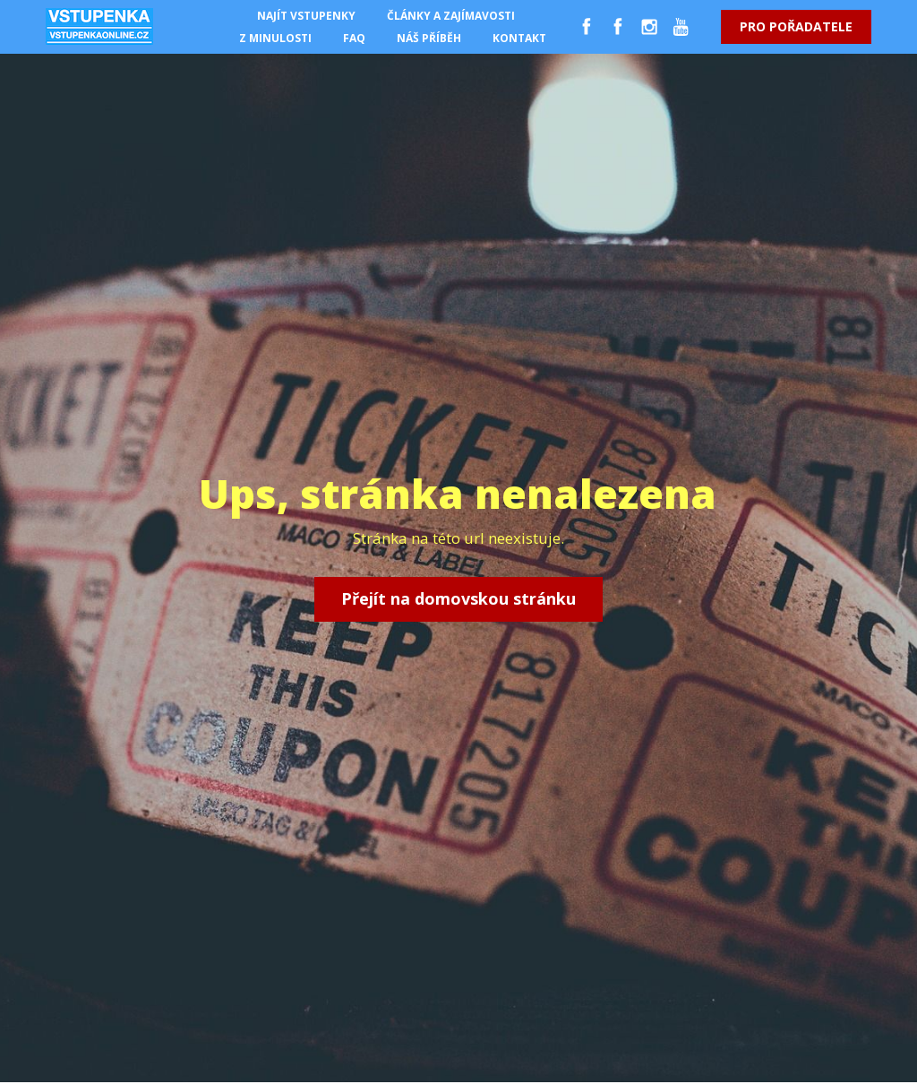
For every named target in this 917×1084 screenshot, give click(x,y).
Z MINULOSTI (275, 38)
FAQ (354, 38)
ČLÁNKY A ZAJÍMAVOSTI (451, 15)
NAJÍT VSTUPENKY (306, 15)
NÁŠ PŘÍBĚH (429, 38)
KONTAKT (519, 38)
